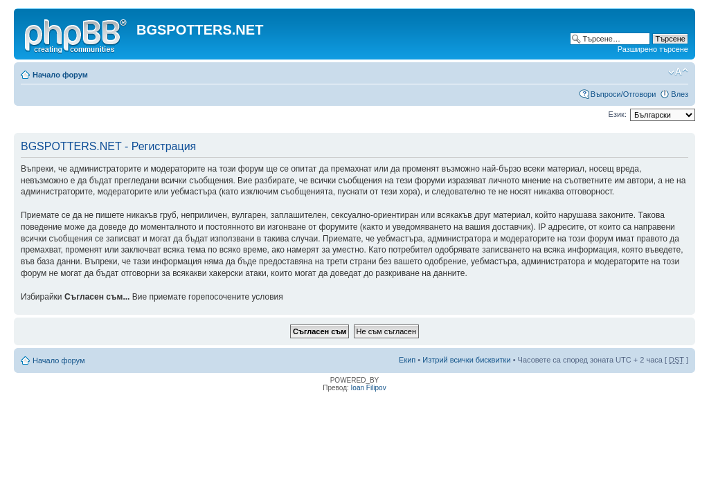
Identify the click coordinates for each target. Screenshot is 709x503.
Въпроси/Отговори (623, 94)
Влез (679, 94)
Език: (618, 114)
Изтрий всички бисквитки (466, 360)
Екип (407, 360)
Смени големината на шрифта (678, 72)
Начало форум (60, 75)
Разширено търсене (653, 49)
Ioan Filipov (368, 388)
